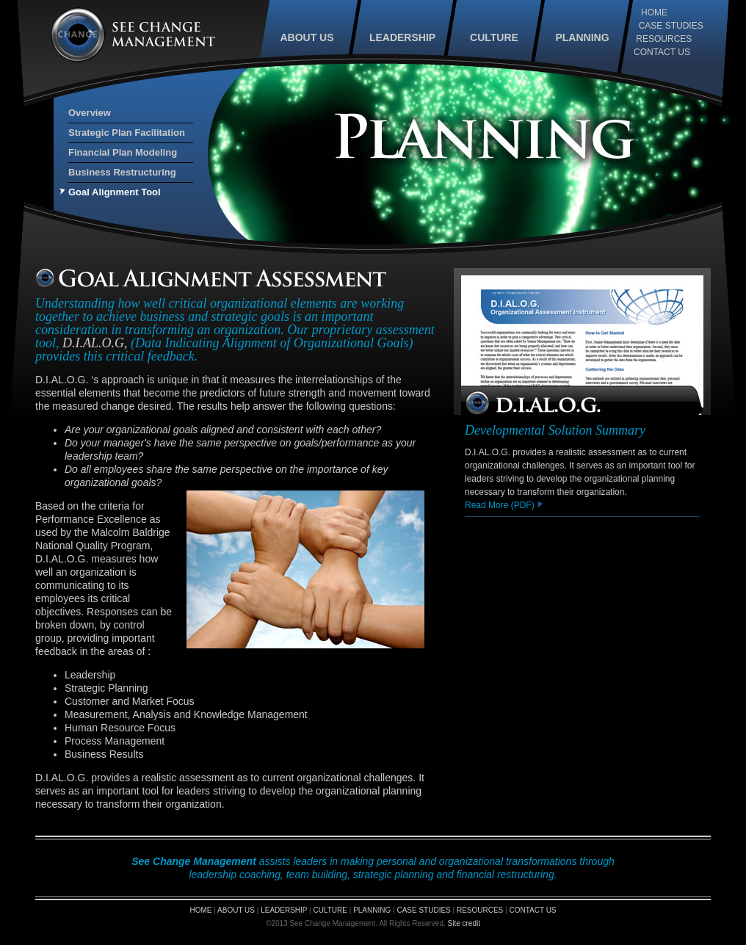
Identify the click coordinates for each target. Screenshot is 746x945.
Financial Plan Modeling (122, 152)
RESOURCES (664, 39)
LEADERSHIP (402, 37)
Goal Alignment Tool (114, 192)
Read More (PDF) (504, 505)
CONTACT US (662, 52)
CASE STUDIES (671, 26)
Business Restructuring (122, 172)
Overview (89, 112)
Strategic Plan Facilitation (126, 132)
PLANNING (582, 37)
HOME (654, 12)
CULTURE (494, 37)
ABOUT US (306, 37)
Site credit (464, 923)
